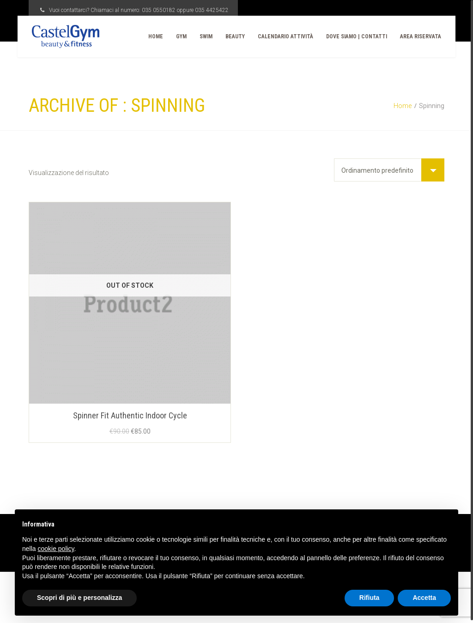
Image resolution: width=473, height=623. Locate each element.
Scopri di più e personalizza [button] (79, 597)
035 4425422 (212, 10)
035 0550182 (159, 10)
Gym (174, 36)
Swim (198, 36)
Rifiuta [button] (369, 597)
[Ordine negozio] (389, 169)
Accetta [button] (424, 597)
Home (148, 36)
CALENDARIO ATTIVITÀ (278, 36)
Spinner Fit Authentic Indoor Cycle (130, 415)
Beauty (227, 36)
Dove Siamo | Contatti (349, 36)
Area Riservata (413, 36)
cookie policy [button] (55, 548)
